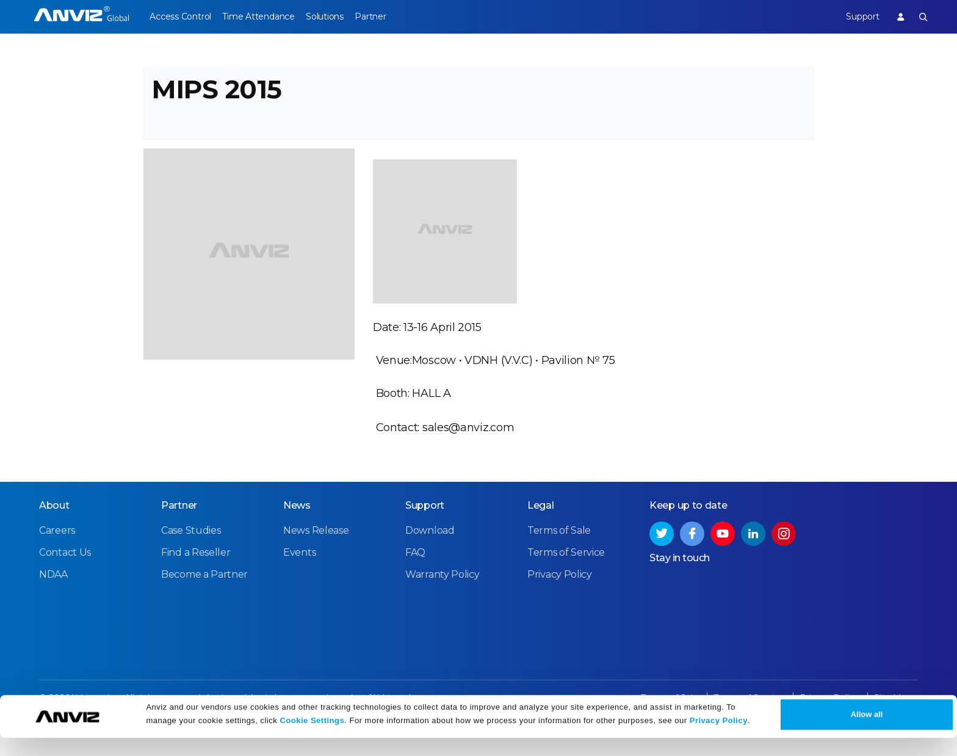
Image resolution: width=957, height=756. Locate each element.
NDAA (53, 601)
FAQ (415, 579)
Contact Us (65, 579)
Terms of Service (566, 579)
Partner (394, 16)
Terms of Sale (559, 557)
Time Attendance (266, 16)
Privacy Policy (719, 739)
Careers (57, 557)
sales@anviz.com (468, 445)
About (54, 532)
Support (854, 16)
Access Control (180, 16)
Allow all (867, 732)
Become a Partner (204, 601)
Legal (540, 532)
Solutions (340, 16)
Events (299, 579)
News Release (315, 557)
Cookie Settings (312, 739)
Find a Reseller (196, 579)
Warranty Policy (442, 601)
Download (430, 557)
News (297, 532)
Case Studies (190, 557)
